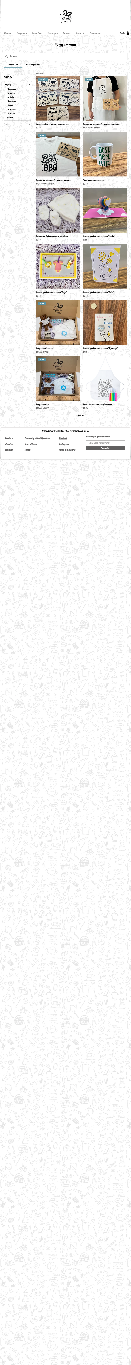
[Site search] (67, 56)
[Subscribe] (105, 448)
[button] (128, 33)
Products (9, 438)
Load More (81, 415)
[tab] (13, 64)
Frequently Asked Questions (37, 438)
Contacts (9, 449)
